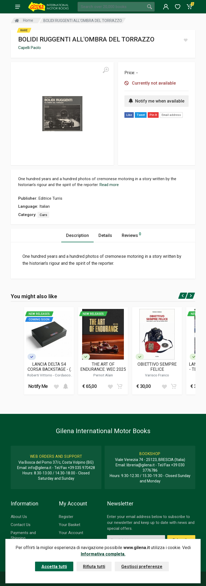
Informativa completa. (103, 554)
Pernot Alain (103, 375)
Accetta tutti (54, 566)
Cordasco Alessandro (55, 377)
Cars (43, 215)
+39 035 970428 (81, 468)
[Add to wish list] (56, 386)
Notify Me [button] (38, 386)
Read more (109, 184)
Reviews (131, 234)
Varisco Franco (157, 375)
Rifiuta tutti (94, 566)
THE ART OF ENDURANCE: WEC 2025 (103, 367)
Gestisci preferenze (141, 566)
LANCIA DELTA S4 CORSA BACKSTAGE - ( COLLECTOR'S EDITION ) (49, 367)
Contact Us (20, 524)
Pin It (153, 115)
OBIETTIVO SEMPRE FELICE (157, 367)
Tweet (141, 115)
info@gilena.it (39, 468)
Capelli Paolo (29, 47)
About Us (19, 516)
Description (77, 235)
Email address (171, 115)
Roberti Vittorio (40, 375)
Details (105, 235)
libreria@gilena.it (141, 465)
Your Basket (69, 524)
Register (66, 516)
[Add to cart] (65, 386)
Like (129, 115)
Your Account (71, 532)
